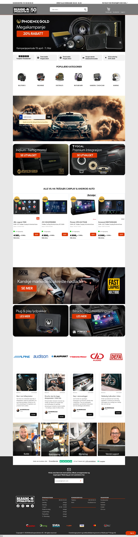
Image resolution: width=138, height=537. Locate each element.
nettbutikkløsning (89, 533)
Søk (49, 117)
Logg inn (123, 12)
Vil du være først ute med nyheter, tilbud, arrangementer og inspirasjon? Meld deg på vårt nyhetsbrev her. (69, 474)
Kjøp (36, 234)
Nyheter (103, 504)
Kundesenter (104, 500)
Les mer (33, 414)
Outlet (102, 507)
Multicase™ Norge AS (108, 533)
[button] (131, 533)
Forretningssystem (75, 533)
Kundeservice (92, 502)
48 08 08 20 (92, 500)
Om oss (103, 509)
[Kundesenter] (116, 9)
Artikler (103, 502)
